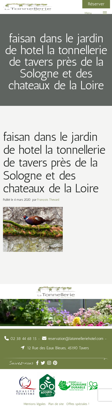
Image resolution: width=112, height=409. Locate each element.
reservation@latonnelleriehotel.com (75, 338)
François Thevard (48, 200)
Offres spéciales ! (77, 404)
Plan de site (56, 404)
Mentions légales (35, 404)
